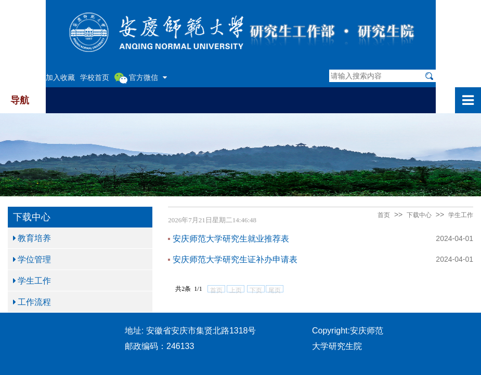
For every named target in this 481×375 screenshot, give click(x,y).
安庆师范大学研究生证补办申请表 (235, 259)
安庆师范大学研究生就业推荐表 (231, 238)
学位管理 (32, 259)
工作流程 (32, 301)
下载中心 (419, 214)
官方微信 (140, 78)
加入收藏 (60, 77)
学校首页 (94, 77)
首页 (384, 214)
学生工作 (32, 280)
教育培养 (32, 238)
